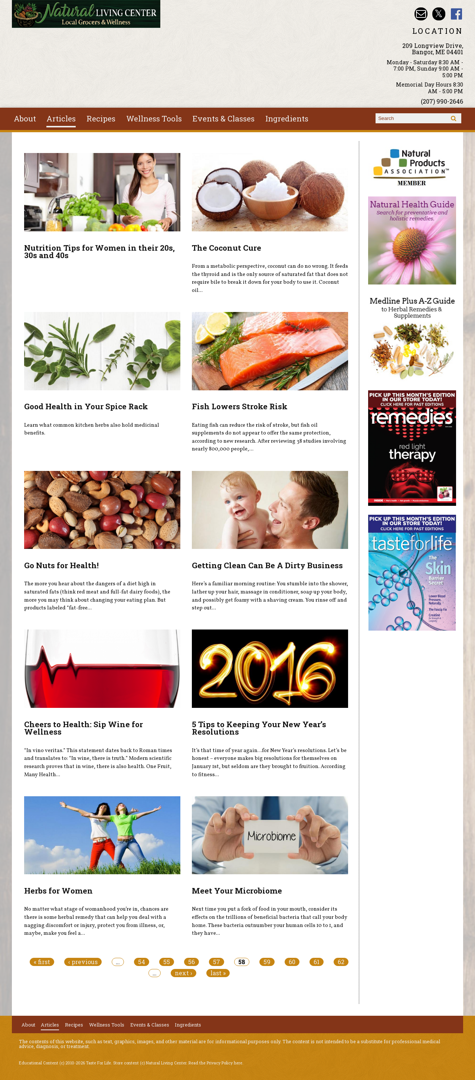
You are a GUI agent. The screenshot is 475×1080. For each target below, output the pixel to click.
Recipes (100, 118)
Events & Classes (224, 118)
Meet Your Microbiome (237, 890)
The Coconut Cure (226, 248)
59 (267, 962)
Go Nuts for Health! (61, 565)
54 (141, 962)
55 (166, 962)
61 (317, 962)
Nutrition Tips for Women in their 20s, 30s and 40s (99, 252)
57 (216, 962)
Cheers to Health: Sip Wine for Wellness (83, 728)
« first (42, 962)
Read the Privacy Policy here (215, 1063)
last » (218, 973)
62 (341, 962)
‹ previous (83, 962)
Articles (61, 118)
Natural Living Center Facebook (456, 13)
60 (292, 962)
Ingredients (286, 118)
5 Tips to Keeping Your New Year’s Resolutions (259, 728)
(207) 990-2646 (442, 101)
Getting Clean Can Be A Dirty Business (267, 565)
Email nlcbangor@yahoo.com (421, 13)
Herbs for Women (58, 890)
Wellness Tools (154, 118)
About (25, 118)
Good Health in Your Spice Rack (86, 406)
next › (183, 973)
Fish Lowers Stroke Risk (240, 406)
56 (191, 962)
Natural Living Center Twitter (438, 13)
